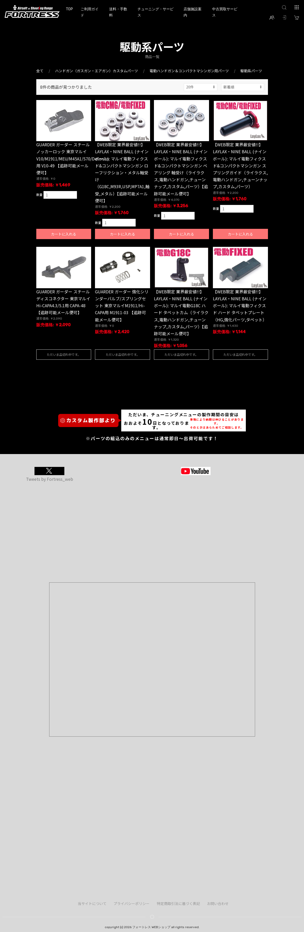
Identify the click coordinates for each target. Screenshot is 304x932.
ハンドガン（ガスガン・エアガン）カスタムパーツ (96, 70)
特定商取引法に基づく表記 (178, 903)
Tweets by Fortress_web (49, 479)
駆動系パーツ (251, 70)
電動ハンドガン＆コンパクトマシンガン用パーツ (189, 70)
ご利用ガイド (90, 12)
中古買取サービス (224, 12)
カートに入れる (63, 234)
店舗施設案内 (193, 12)
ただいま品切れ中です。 (64, 354)
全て (40, 70)
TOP (69, 9)
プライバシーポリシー (132, 903)
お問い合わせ (218, 903)
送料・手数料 (118, 12)
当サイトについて (92, 903)
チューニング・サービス (155, 12)
